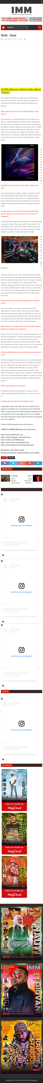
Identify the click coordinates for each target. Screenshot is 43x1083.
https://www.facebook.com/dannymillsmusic (17, 445)
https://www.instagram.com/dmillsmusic (16, 437)
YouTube (11, 457)
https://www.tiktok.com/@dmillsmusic (15, 442)
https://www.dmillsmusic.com (12, 435)
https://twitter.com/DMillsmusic (12, 440)
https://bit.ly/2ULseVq (27, 429)
